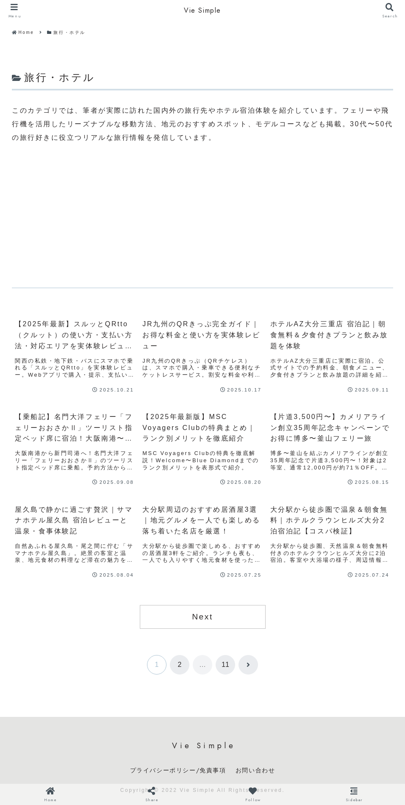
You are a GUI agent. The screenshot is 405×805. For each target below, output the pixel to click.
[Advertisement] (202, 216)
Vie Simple (202, 10)
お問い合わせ (255, 770)
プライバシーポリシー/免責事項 (178, 770)
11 (225, 664)
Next (202, 616)
